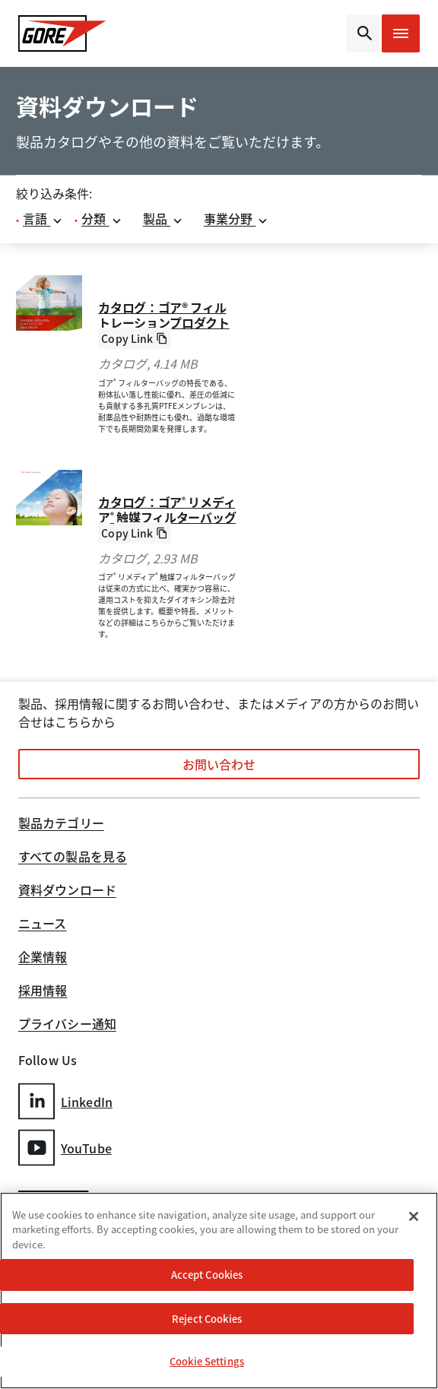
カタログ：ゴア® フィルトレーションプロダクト (163, 314)
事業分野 (236, 218)
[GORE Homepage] (63, 33)
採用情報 (42, 991)
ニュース (42, 924)
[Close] (413, 1216)
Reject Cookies (207, 1318)
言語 (43, 218)
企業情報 (42, 958)
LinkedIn (65, 1101)
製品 (163, 218)
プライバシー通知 (67, 1024)
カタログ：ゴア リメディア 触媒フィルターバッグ (167, 509)
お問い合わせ (219, 764)
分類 (101, 218)
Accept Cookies (207, 1274)
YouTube (65, 1147)
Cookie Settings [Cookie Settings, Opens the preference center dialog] (207, 1361)
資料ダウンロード (67, 891)
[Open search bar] (362, 33)
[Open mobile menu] (401, 33)
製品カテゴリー (61, 824)
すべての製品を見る (72, 857)
